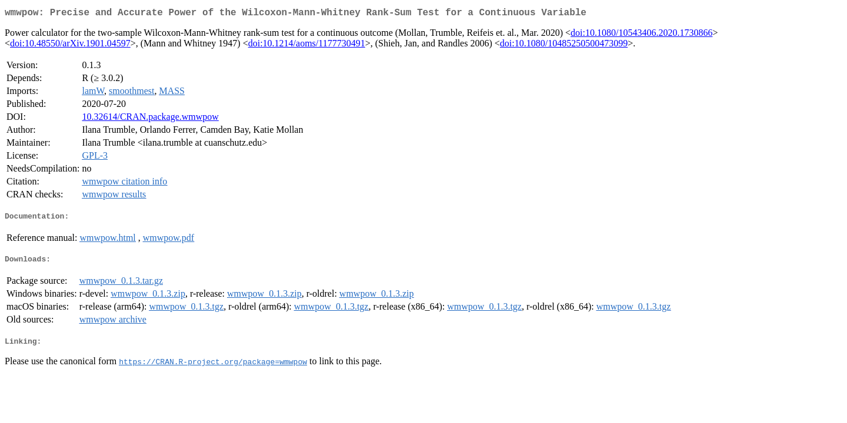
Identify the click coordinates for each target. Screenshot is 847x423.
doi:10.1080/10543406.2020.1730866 (641, 35)
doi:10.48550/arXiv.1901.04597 (70, 46)
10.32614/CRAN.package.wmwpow (150, 119)
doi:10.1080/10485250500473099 (564, 46)
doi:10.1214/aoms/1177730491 (306, 46)
